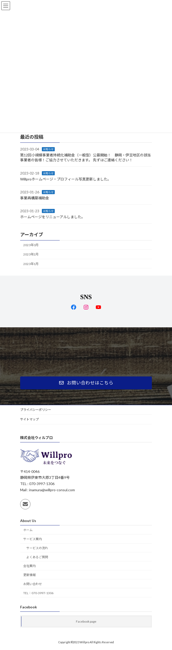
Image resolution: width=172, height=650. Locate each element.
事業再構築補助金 (34, 198)
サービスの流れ (37, 548)
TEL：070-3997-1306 (38, 593)
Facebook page (86, 621)
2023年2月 (30, 254)
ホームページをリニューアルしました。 (52, 217)
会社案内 (29, 566)
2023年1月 (30, 264)
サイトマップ (29, 419)
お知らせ (48, 149)
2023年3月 (30, 245)
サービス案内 (32, 539)
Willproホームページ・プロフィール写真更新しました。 (65, 179)
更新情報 (29, 575)
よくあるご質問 (37, 557)
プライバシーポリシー (35, 410)
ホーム (28, 530)
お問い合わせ (32, 584)
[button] (86, 382)
